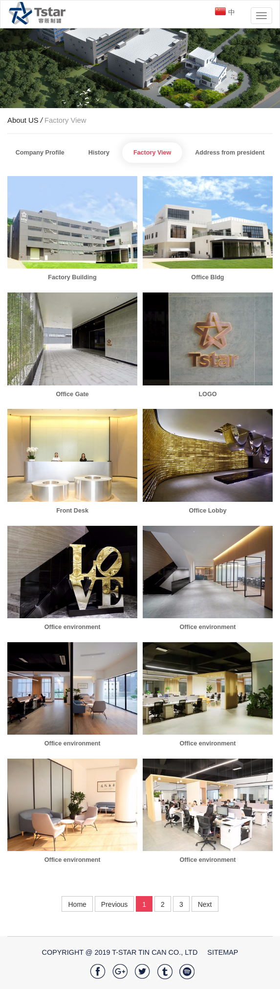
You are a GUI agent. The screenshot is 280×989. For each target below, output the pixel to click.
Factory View (65, 120)
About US (25, 120)
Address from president (229, 152)
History (98, 152)
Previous (114, 904)
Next (205, 904)
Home (77, 904)
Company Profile (40, 152)
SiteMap (222, 952)
